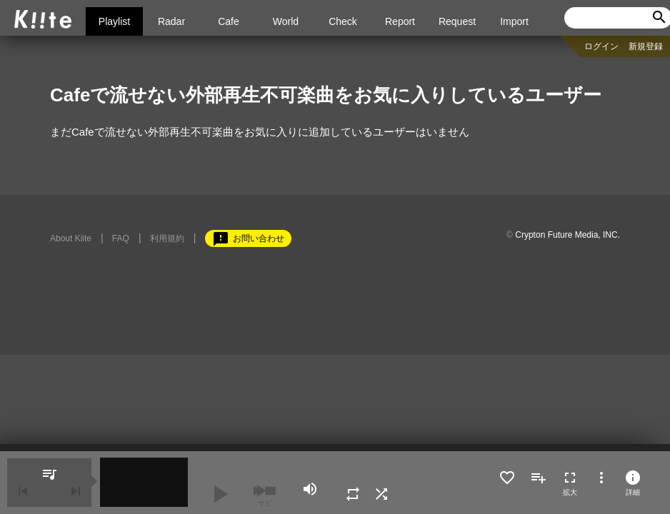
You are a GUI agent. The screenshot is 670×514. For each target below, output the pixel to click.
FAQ (120, 238)
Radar (171, 21)
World (286, 21)
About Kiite (70, 238)
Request (457, 21)
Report (400, 21)
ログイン (601, 46)
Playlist (114, 21)
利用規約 (167, 238)
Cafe (228, 21)
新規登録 (646, 46)
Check (343, 21)
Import (514, 21)
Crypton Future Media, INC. (567, 235)
